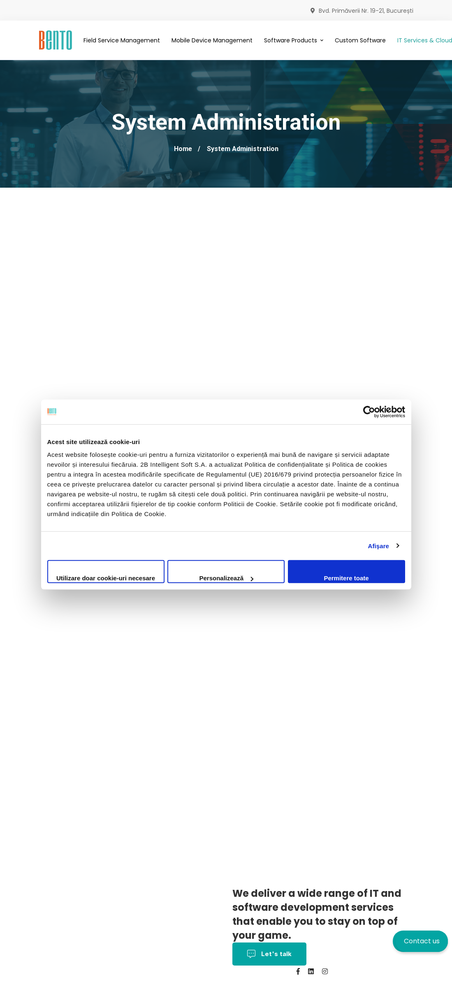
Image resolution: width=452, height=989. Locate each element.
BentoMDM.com (218, 983)
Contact (176, 983)
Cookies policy (101, 983)
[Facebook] (298, 971)
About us (144, 983)
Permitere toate (346, 578)
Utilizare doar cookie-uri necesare (105, 578)
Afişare (378, 545)
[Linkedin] (311, 971)
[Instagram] (325, 971)
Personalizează (226, 578)
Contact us (422, 941)
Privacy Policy (195, 971)
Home (183, 149)
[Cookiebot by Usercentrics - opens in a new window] (369, 411)
